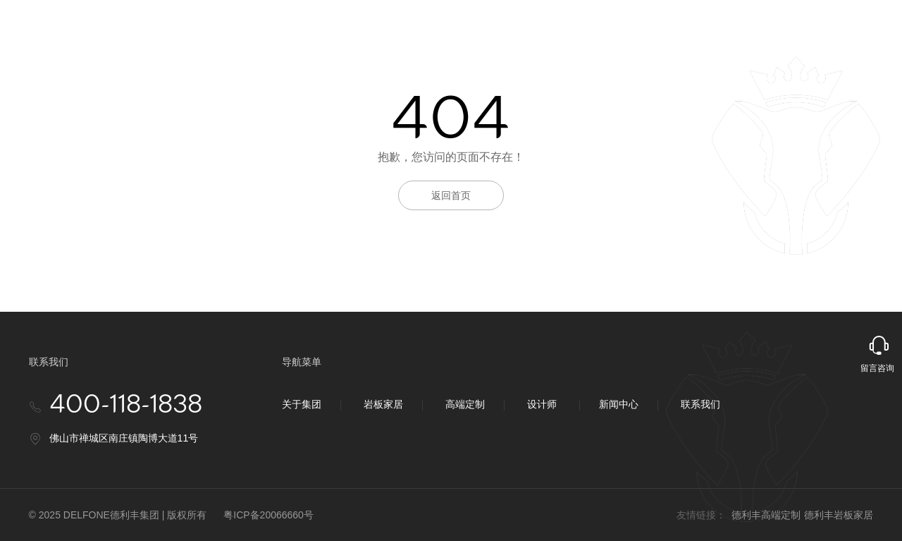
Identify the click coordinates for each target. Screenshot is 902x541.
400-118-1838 (125, 405)
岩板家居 (383, 404)
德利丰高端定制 (766, 515)
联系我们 (700, 404)
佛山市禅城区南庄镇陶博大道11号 (124, 438)
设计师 (542, 404)
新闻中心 (618, 404)
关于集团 (301, 404)
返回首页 (451, 195)
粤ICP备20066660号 (268, 515)
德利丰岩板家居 (838, 515)
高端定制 (465, 404)
